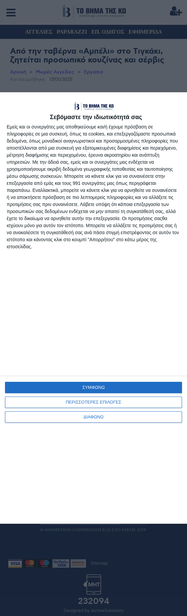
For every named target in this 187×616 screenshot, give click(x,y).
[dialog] (93, 307)
